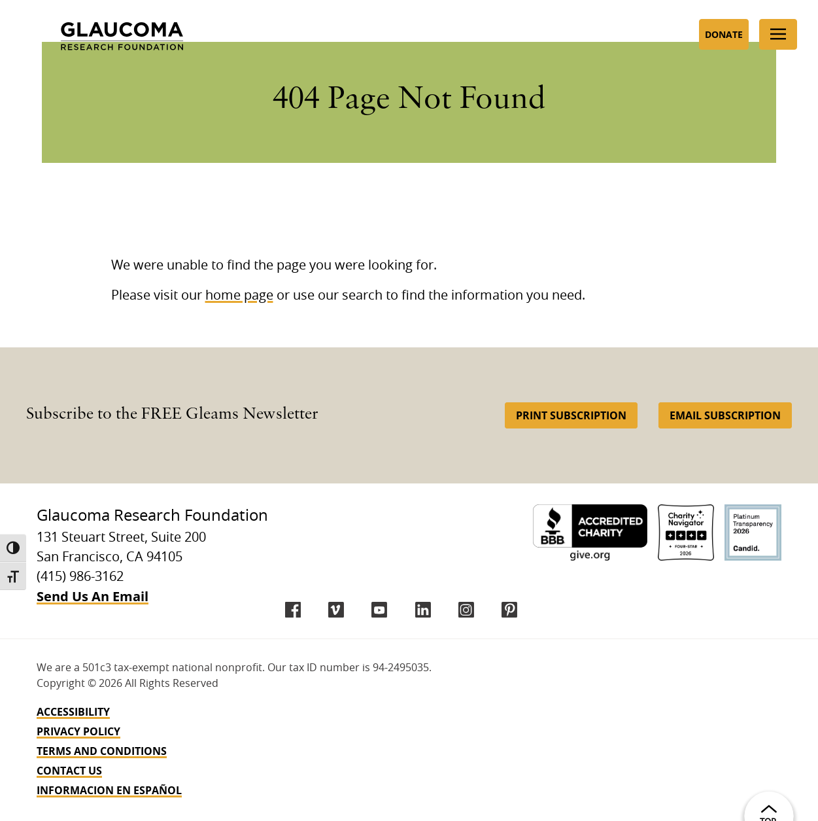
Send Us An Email (92, 596)
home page (239, 295)
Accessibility (73, 712)
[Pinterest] (509, 610)
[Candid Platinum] (752, 532)
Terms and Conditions (102, 751)
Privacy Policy (78, 731)
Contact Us (69, 770)
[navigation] (409, 751)
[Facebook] (293, 610)
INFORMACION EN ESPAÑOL (109, 790)
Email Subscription (725, 415)
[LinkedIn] (423, 610)
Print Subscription (571, 415)
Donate (724, 34)
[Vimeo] (336, 610)
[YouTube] (379, 610)
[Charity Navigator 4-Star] (686, 532)
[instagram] (466, 610)
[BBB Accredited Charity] (590, 532)
